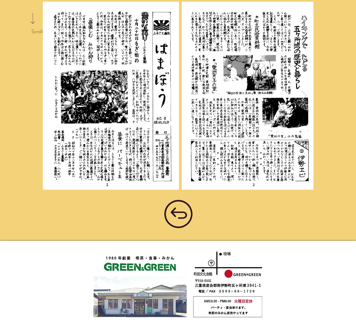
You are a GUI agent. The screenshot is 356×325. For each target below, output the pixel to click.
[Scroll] (37, 31)
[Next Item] (304, 95)
